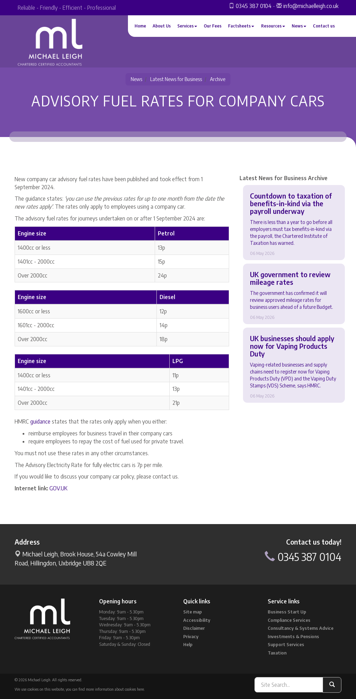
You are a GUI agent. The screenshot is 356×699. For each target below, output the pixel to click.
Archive (217, 79)
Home (140, 26)
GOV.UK (58, 488)
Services (187, 26)
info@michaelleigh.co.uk (310, 5)
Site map (192, 611)
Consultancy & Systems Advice (300, 628)
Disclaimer (194, 628)
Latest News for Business (176, 79)
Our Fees (212, 26)
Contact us (324, 26)
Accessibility (196, 620)
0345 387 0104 (254, 5)
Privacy (191, 636)
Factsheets (241, 26)
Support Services (286, 644)
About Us (162, 26)
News (299, 26)
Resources (273, 26)
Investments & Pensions (293, 636)
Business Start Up (287, 611)
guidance (40, 421)
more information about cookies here (115, 689)
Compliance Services (289, 620)
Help (188, 644)
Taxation (277, 653)
